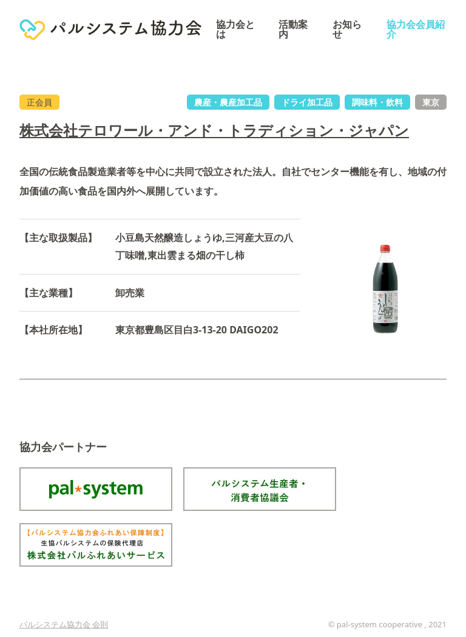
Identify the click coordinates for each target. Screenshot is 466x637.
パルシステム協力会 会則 (63, 624)
